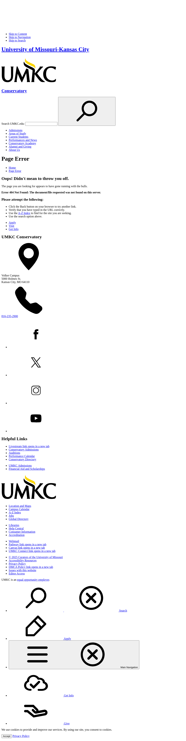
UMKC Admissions (20, 465)
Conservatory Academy (22, 143)
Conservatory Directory (22, 459)
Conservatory (14, 90)
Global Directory (19, 519)
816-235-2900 (9, 316)
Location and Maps (20, 505)
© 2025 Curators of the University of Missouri (36, 557)
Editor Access (17, 573)
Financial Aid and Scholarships (27, 468)
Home (12, 167)
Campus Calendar (19, 509)
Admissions (16, 130)
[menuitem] (97, 598)
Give (39, 723)
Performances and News (23, 140)
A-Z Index (24, 213)
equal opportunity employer (33, 579)
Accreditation (17, 535)
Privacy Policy (17, 563)
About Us (14, 149)
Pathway (27, 544)
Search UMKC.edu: (13, 123)
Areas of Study (17, 133)
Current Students (18, 136)
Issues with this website (22, 570)
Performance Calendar (22, 456)
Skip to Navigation (20, 37)
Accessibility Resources (23, 560)
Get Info (14, 229)
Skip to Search (17, 40)
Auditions (14, 452)
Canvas (27, 547)
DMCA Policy (31, 567)
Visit (11, 225)
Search (68, 610)
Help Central (16, 528)
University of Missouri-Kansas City (45, 49)
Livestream (29, 446)
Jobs (11, 515)
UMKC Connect (32, 551)
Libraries (14, 525)
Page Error (15, 170)
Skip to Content (18, 33)
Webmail (14, 541)
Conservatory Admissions (24, 449)
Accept (6, 736)
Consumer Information (22, 531)
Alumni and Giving (20, 146)
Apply (12, 222)
